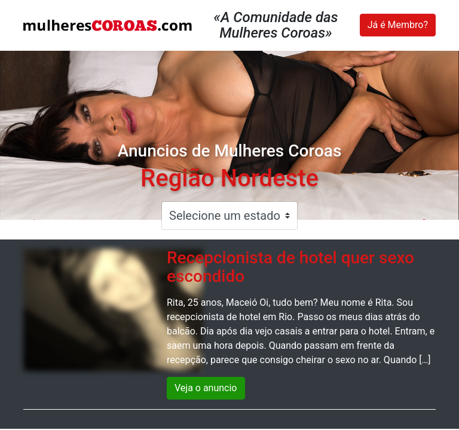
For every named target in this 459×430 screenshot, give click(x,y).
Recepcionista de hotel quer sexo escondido (290, 267)
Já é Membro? (398, 24)
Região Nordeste (229, 178)
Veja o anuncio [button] (206, 388)
